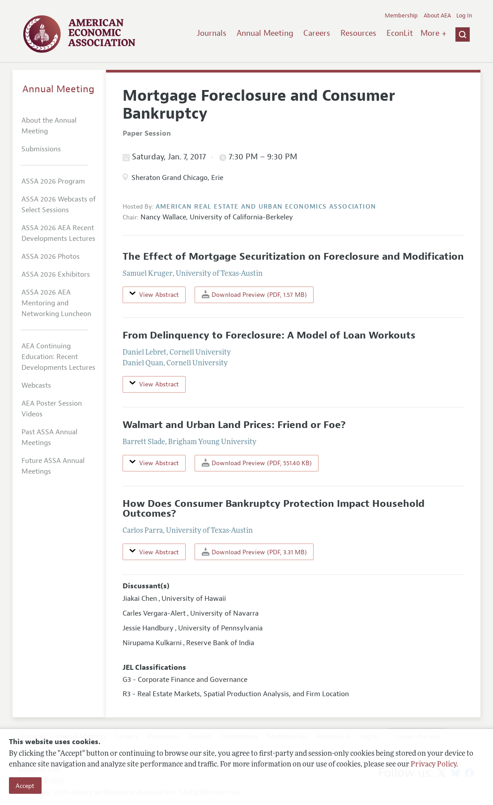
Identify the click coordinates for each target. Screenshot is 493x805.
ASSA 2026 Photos (50, 256)
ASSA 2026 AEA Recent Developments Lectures (58, 233)
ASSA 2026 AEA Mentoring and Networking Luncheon (56, 303)
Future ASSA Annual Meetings (53, 466)
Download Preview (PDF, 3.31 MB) (254, 552)
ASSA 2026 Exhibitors (55, 274)
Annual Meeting (265, 33)
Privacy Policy (433, 764)
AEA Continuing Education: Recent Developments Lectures (58, 357)
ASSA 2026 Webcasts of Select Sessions (58, 204)
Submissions (41, 149)
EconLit (400, 33)
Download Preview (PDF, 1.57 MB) (254, 294)
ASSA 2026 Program (53, 181)
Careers (316, 33)
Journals (211, 33)
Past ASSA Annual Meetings (49, 437)
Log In (464, 15)
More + (433, 33)
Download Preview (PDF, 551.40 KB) (257, 462)
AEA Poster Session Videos (51, 409)
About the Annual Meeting (48, 126)
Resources (358, 33)
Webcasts (36, 385)
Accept (25, 786)
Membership (401, 15)
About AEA (437, 15)
